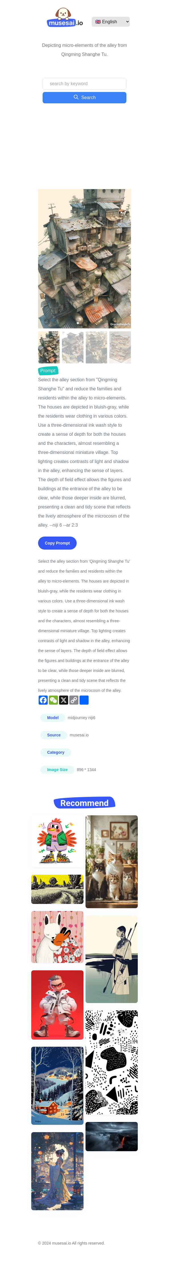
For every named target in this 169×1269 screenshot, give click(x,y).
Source (53, 735)
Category (55, 752)
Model (53, 717)
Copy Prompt (57, 543)
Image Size (57, 769)
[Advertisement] (84, 146)
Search (84, 97)
